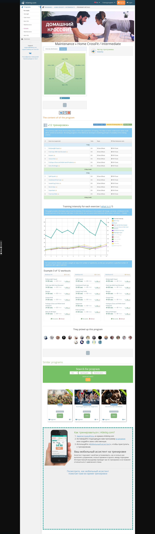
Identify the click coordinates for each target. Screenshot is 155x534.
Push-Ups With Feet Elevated (57, 152)
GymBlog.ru (87, 404)
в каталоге (120, 439)
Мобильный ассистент (100, 444)
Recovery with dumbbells (113, 406)
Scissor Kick (52, 159)
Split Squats (52, 176)
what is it (106, 206)
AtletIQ (100, 52)
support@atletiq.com (30, 47)
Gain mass (27, 17)
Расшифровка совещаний (30, 57)
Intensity (63, 49)
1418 (60, 406)
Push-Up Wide (53, 194)
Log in (129, 2)
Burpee (51, 155)
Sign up (121, 2)
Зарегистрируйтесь (85, 436)
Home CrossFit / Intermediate (64, 7)
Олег (60, 404)
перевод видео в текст (30, 59)
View (59, 415)
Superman (52, 190)
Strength (26, 14)
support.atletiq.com (28, 49)
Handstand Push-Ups (55, 180)
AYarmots (114, 404)
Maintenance (28, 25)
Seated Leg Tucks (54, 183)
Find (88, 379)
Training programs (109, 2)
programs (48, 7)
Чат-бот (36, 49)
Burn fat (26, 21)
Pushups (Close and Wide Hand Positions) (61, 162)
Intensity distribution (51, 49)
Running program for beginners (87, 406)
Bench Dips (52, 187)
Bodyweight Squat (54, 148)
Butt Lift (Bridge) (53, 166)
